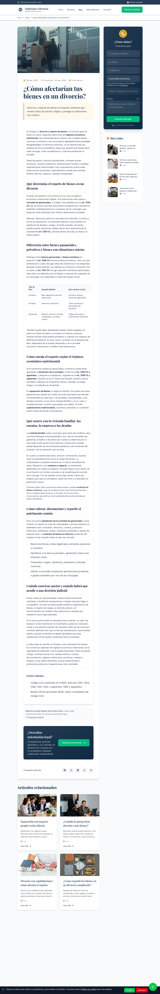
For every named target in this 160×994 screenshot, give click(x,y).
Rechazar (142, 990)
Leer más (26, 846)
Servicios (71, 9)
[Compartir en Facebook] (64, 770)
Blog (80, 9)
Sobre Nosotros (92, 9)
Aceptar (129, 990)
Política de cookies (89, 989)
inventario (31, 527)
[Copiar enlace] (91, 770)
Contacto (107, 9)
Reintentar (124, 85)
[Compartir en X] (71, 770)
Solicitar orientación (73, 742)
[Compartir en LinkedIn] (77, 770)
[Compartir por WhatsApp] (84, 770)
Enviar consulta (132, 9)
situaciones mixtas (57, 330)
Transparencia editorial (35, 717)
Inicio (61, 9)
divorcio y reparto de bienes (58, 633)
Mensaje (110, 99)
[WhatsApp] (153, 987)
